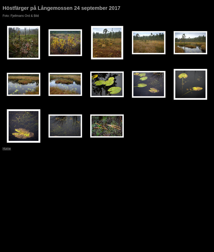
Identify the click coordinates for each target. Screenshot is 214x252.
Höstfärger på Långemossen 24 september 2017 (61, 8)
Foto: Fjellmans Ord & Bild (21, 16)
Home (7, 148)
